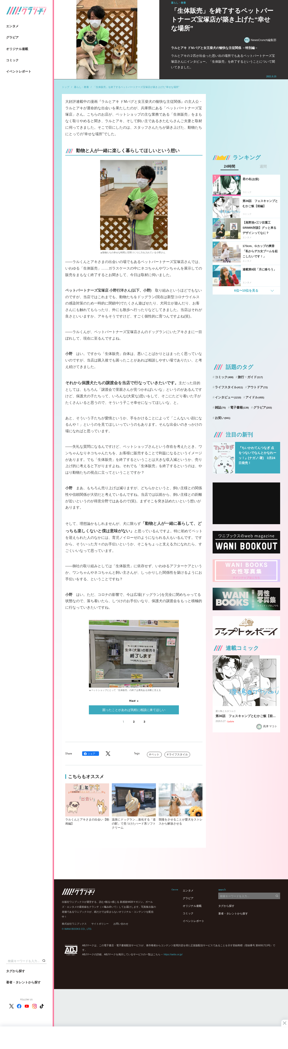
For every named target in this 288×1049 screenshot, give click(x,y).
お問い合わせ (120, 923)
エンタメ (12, 26)
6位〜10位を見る (246, 290)
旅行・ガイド (250, 377)
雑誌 (220, 407)
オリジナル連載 (17, 49)
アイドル (254, 397)
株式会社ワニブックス (74, 923)
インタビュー (228, 397)
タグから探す (15, 971)
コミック (12, 60)
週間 (263, 166)
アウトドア (257, 387)
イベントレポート (18, 71)
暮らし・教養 (81, 87)
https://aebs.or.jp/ (173, 954)
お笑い (222, 418)
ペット (155, 754)
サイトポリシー (100, 923)
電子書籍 (239, 407)
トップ (65, 87)
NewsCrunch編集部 (260, 40)
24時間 (229, 166)
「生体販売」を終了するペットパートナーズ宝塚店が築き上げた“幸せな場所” (136, 87)
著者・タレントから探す (23, 982)
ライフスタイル (178, 754)
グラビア (12, 37)
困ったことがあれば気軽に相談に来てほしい (133, 710)
